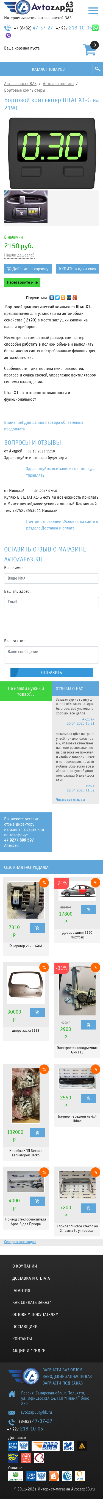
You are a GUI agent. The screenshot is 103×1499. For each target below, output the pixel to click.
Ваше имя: (13, 567)
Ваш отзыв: (14, 640)
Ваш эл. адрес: (17, 591)
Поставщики (25, 1326)
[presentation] (46, 622)
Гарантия (21, 1290)
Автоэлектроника (58, 83)
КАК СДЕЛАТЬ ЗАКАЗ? (31, 1302)
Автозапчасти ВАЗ (20, 83)
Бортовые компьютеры (24, 90)
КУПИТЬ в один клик (77, 268)
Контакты (22, 1338)
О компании (24, 1266)
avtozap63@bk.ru (36, 1412)
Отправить (51, 672)
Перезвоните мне (22, 282)
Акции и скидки (29, 1350)
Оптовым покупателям (35, 1314)
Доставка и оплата (31, 1278)
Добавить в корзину (30, 268)
